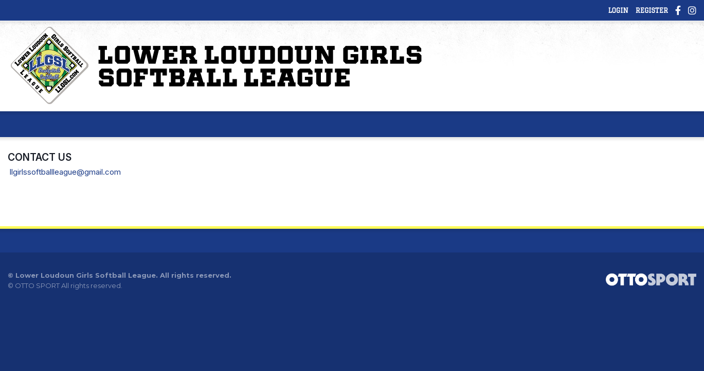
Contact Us (39, 157)
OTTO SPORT (37, 285)
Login (618, 10)
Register (652, 10)
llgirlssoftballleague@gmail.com (65, 172)
